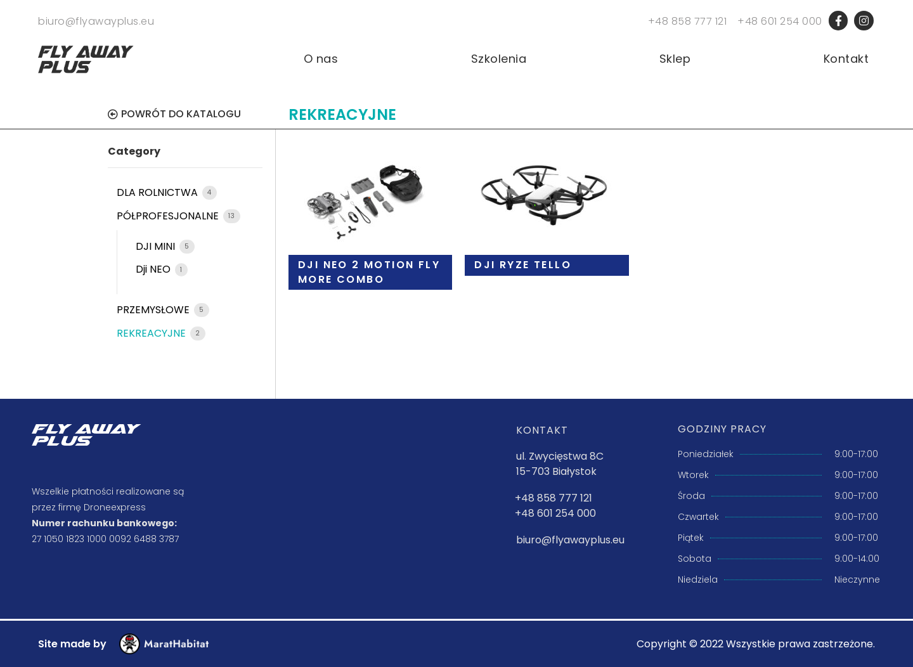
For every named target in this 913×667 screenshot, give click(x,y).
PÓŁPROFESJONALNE (169, 216)
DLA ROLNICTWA (158, 192)
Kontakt (846, 59)
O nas (321, 59)
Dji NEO (154, 269)
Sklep (675, 59)
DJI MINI (157, 246)
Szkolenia (499, 59)
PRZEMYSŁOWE (154, 309)
